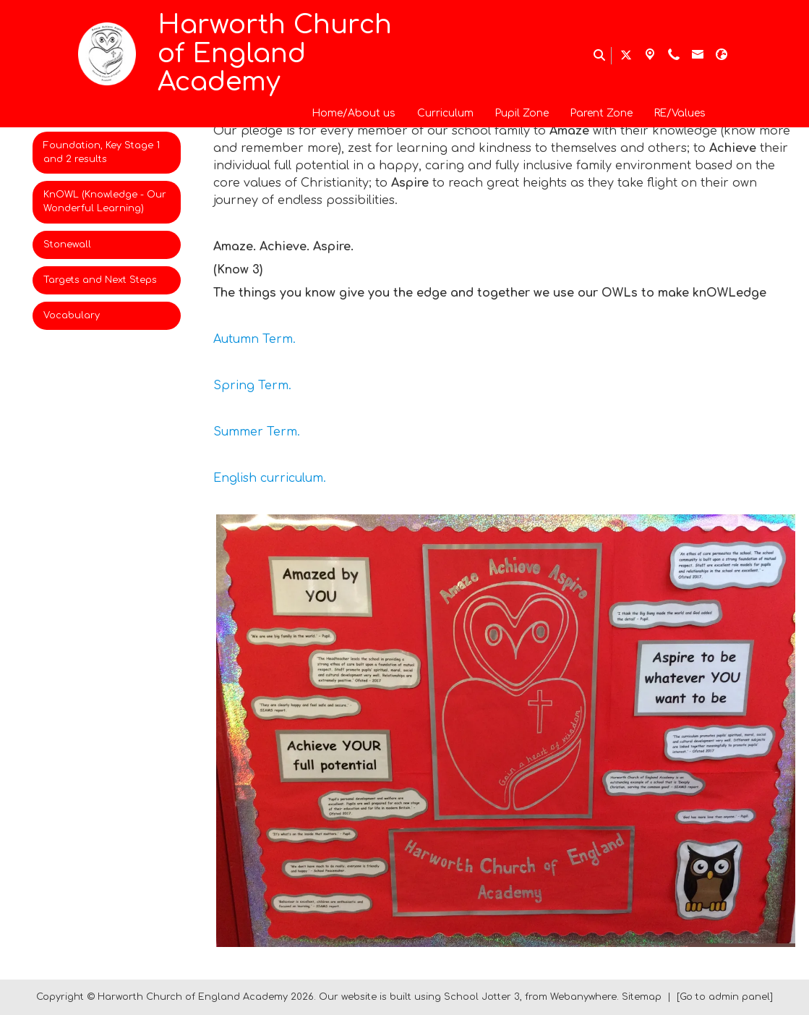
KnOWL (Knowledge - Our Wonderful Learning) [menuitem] (104, 201)
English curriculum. (269, 478)
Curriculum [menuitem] (445, 113)
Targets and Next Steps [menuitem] (100, 280)
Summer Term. (256, 431)
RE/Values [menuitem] (680, 113)
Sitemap (642, 997)
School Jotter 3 (482, 997)
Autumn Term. (254, 339)
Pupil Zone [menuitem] (522, 113)
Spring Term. (252, 385)
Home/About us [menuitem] (353, 113)
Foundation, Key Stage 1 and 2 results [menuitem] (101, 152)
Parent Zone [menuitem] (601, 113)
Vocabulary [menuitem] (71, 315)
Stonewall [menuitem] (67, 244)
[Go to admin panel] (725, 997)
